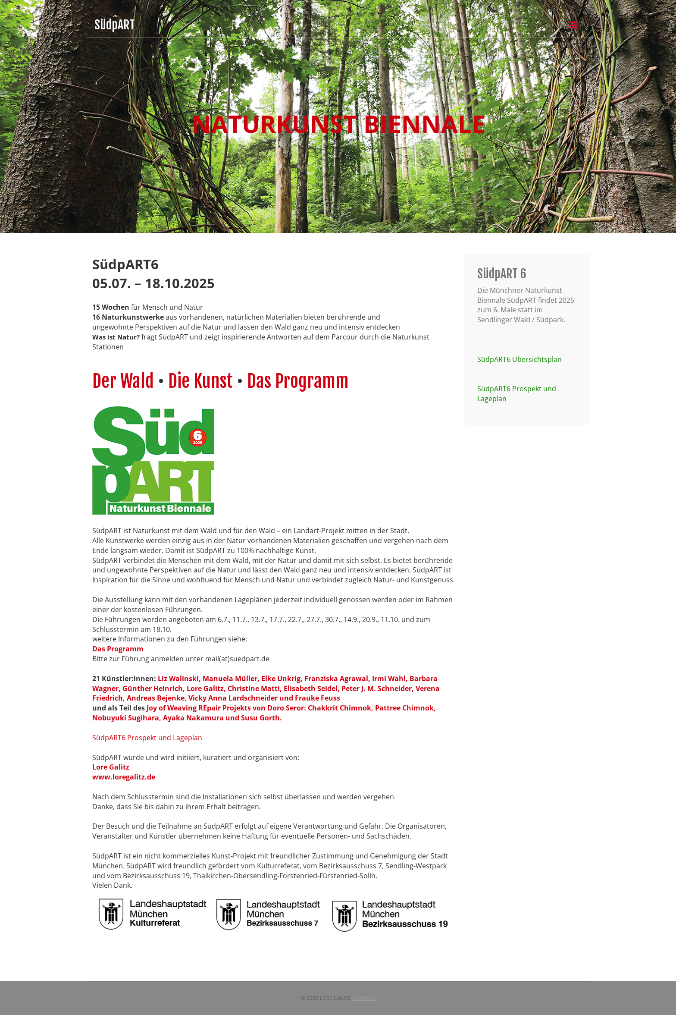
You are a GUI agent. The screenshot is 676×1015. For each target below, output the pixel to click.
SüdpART (364, 998)
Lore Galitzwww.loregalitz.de (123, 772)
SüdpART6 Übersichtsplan (519, 359)
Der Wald (125, 381)
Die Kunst (200, 381)
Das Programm (298, 381)
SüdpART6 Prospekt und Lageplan (147, 737)
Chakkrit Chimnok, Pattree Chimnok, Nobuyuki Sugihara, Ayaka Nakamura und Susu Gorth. (264, 713)
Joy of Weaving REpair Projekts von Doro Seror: (226, 708)
